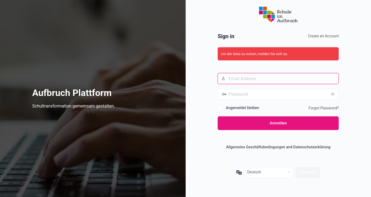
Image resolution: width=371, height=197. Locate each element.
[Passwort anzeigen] (333, 94)
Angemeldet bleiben (242, 108)
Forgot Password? (324, 108)
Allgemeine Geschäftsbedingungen (255, 147)
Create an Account (323, 36)
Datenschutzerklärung (311, 147)
